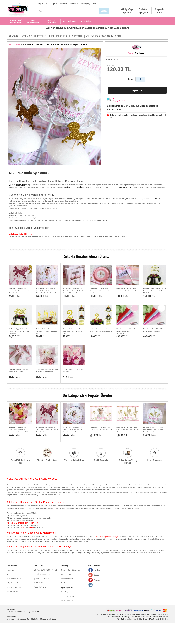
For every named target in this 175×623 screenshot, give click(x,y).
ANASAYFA (13, 36)
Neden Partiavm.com (14, 587)
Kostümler (74, 4)
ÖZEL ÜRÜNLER (87, 21)
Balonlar (63, 4)
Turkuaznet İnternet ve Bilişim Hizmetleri (135, 619)
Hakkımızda (11, 570)
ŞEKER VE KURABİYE (51, 21)
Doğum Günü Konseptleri (47, 4)
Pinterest (97, 580)
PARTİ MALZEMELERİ (33, 21)
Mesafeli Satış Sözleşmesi (70, 570)
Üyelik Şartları (66, 574)
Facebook (97, 570)
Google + (97, 575)
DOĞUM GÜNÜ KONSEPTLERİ (16, 21)
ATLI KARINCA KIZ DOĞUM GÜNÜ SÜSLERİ (104, 36)
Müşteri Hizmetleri (67, 583)
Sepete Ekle (137, 90)
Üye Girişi (64, 592)
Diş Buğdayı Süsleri (88, 4)
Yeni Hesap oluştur (68, 596)
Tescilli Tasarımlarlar (14, 579)
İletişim (9, 574)
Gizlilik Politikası (67, 579)
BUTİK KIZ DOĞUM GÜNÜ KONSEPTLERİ (66, 36)
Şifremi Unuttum (67, 600)
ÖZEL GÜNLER (69, 21)
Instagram (97, 585)
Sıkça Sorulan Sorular (15, 583)
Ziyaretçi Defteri (12, 591)
